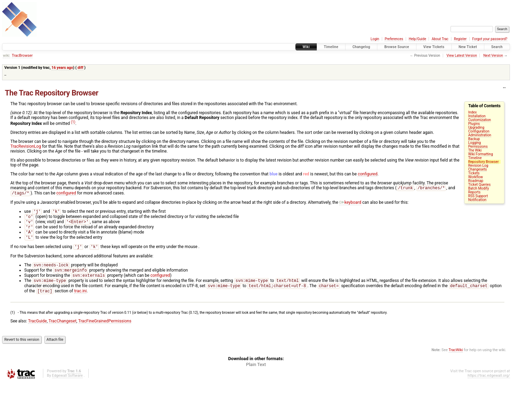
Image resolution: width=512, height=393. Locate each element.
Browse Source (396, 47)
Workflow (475, 177)
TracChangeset (62, 331)
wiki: (6, 55)
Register (460, 39)
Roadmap (475, 181)
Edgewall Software (67, 386)
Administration (479, 135)
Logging (474, 143)
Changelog (361, 47)
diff (80, 67)
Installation (476, 116)
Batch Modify (478, 188)
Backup (474, 139)
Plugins (474, 124)
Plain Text (256, 374)
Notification (477, 200)
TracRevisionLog (25, 146)
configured (367, 174)
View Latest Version (462, 55)
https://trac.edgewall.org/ (489, 386)
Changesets (477, 169)
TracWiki (456, 360)
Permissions (477, 146)
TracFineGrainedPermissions (104, 331)
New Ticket (468, 47)
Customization (479, 120)
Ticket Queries (479, 184)
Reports (474, 192)
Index (472, 112)
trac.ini (80, 301)
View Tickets (433, 47)
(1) (73, 122)
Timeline (331, 47)
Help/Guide (417, 39)
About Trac (440, 39)
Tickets (473, 173)
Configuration (478, 131)
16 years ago (62, 67)
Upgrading (476, 127)
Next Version (493, 55)
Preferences (394, 39)
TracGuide (37, 331)
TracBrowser (22, 55)
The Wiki (475, 150)
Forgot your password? (489, 39)
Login (375, 39)
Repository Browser (483, 162)
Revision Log (478, 165)
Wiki (306, 47)
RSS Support (478, 196)
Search (497, 47)
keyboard (350, 203)
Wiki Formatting (480, 154)
